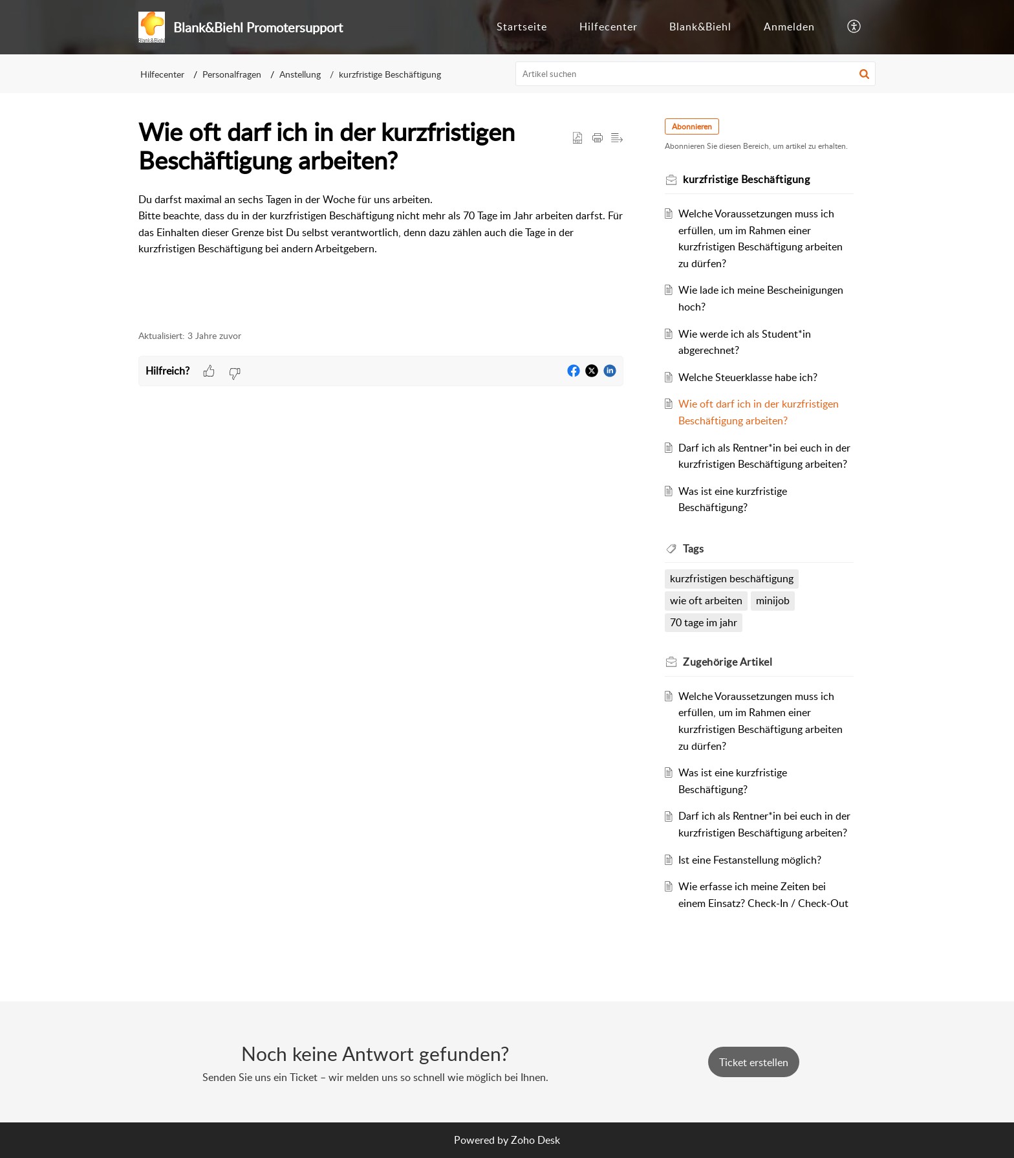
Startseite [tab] (522, 26)
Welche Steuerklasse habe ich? (747, 377)
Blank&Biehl (700, 26)
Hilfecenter (162, 74)
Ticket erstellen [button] (753, 1062)
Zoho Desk (535, 1140)
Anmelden (789, 26)
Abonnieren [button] (692, 126)
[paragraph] (380, 224)
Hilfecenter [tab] (608, 26)
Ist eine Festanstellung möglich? (749, 860)
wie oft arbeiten (706, 600)
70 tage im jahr (703, 622)
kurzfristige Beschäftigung (390, 74)
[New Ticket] (753, 1062)
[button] (854, 27)
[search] (695, 73)
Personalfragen (231, 74)
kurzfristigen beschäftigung (731, 578)
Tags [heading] (693, 548)
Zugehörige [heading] (727, 662)
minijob (773, 600)
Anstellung (300, 74)
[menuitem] (789, 27)
